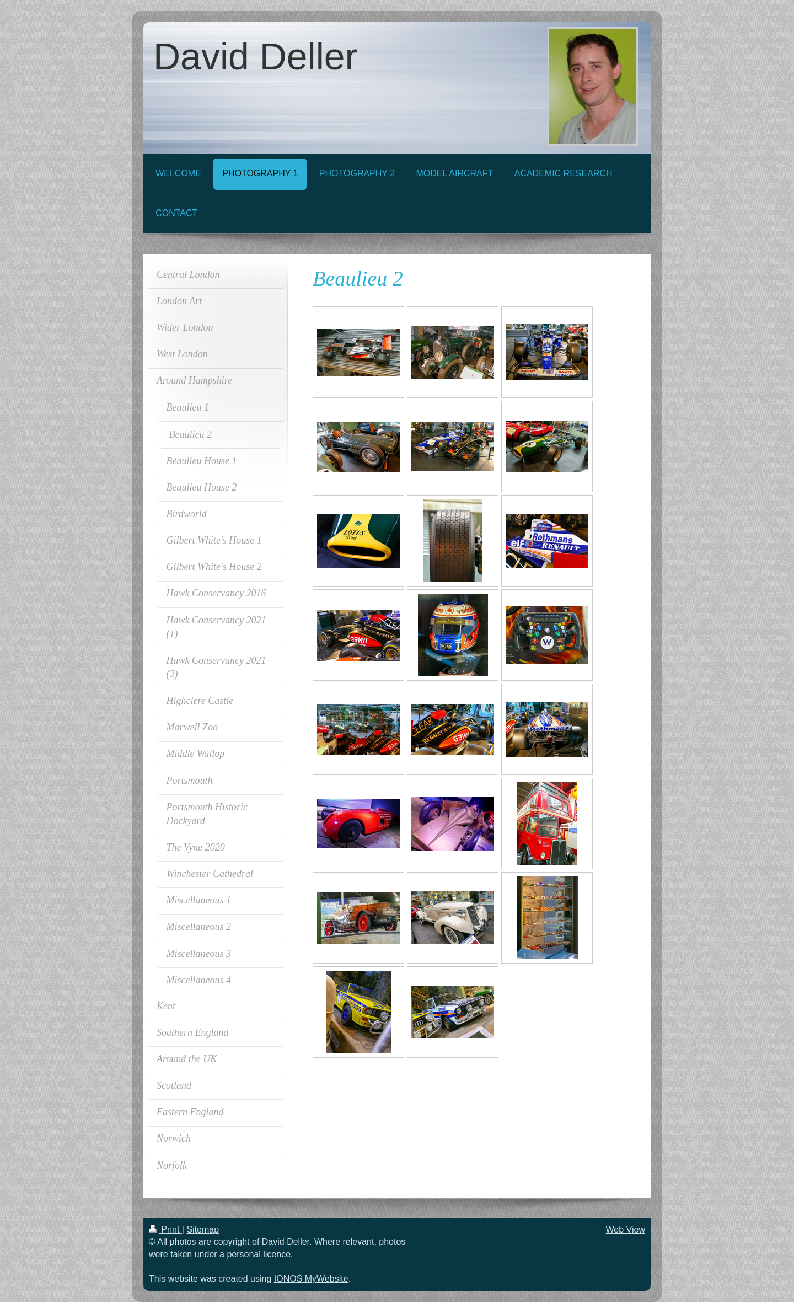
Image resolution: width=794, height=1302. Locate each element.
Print (165, 1229)
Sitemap (202, 1229)
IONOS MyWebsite (311, 1278)
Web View (625, 1229)
